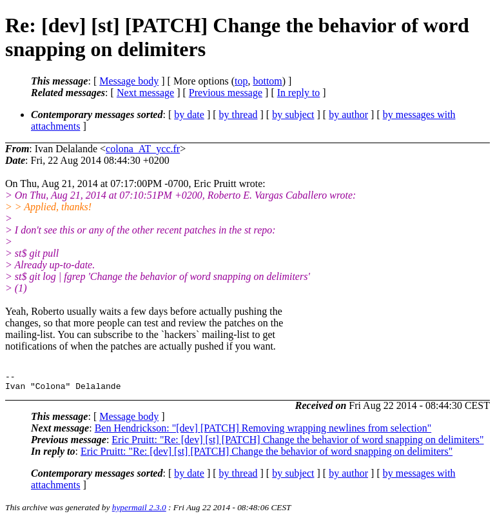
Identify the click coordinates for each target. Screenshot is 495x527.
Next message (145, 92)
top (241, 80)
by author (348, 114)
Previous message (225, 92)
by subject (293, 114)
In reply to (298, 92)
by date (189, 114)
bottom (267, 80)
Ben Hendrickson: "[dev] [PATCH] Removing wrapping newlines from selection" (263, 431)
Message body (129, 80)
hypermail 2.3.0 (139, 511)
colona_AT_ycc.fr (143, 148)
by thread (238, 114)
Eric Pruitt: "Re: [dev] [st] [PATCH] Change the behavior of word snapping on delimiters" (297, 443)
